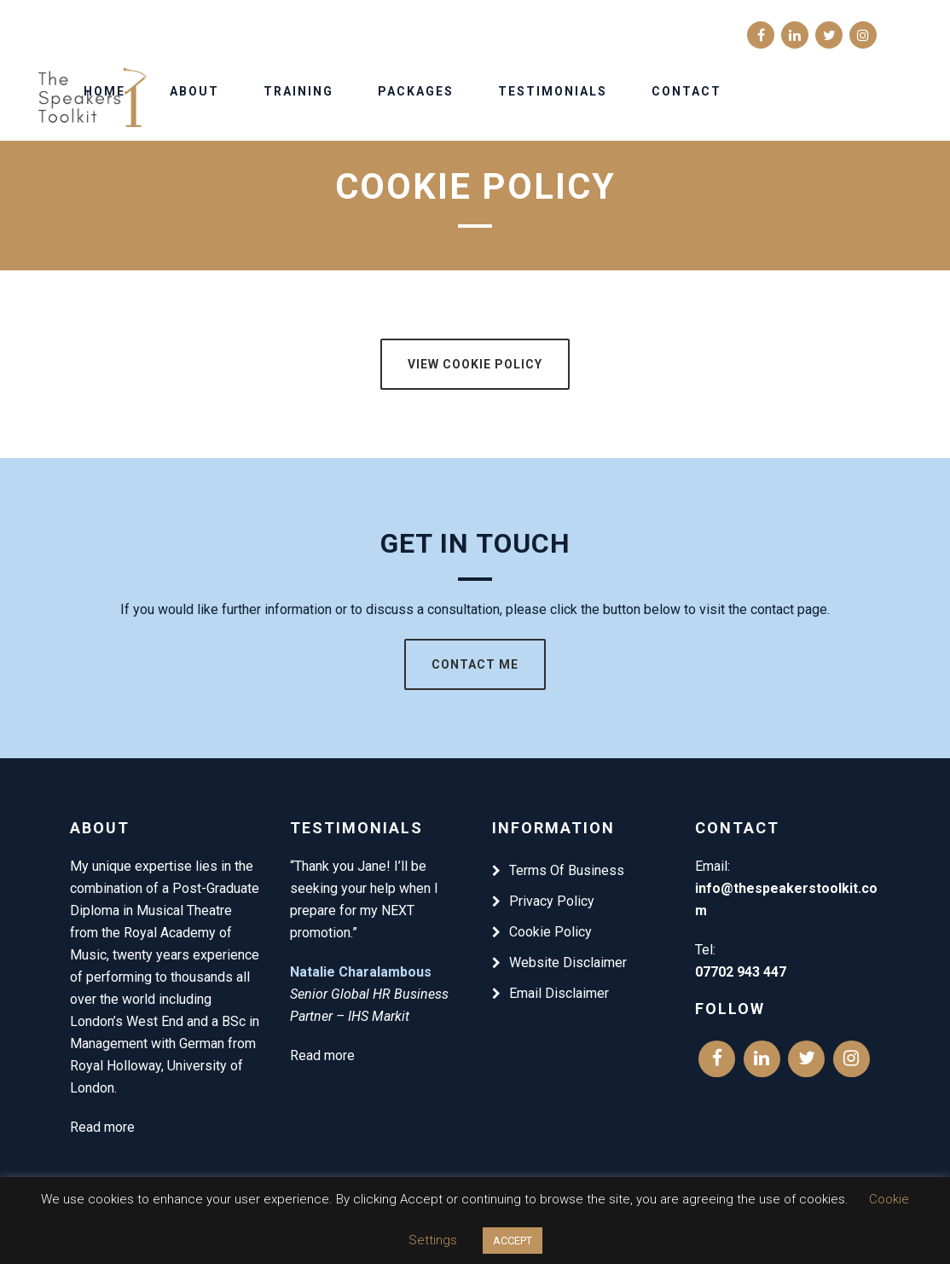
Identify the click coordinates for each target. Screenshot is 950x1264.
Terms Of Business (566, 870)
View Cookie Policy (475, 364)
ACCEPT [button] (512, 1240)
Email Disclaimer (559, 993)
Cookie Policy (550, 932)
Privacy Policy (551, 901)
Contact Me (475, 664)
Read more (102, 1127)
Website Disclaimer (568, 962)
